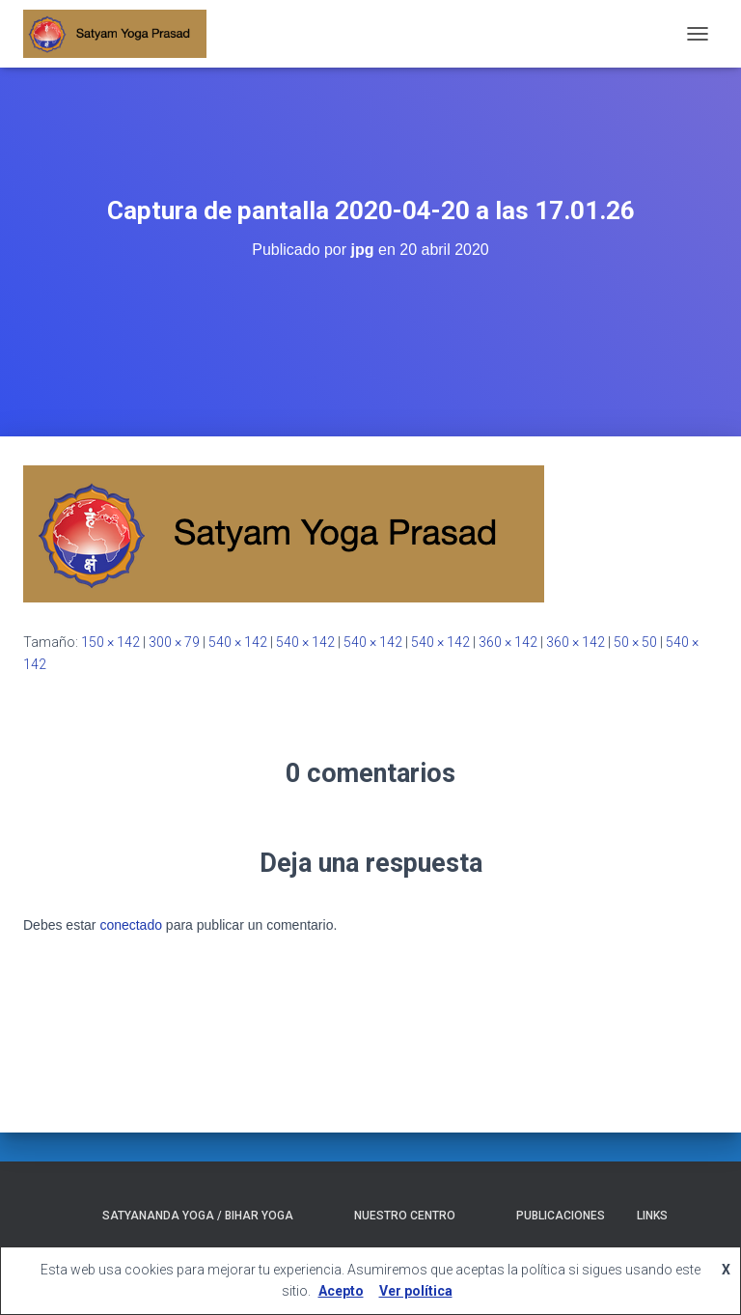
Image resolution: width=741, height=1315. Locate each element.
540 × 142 (237, 642)
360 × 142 (508, 642)
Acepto (341, 1291)
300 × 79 (174, 642)
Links (652, 1215)
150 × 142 (110, 642)
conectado (130, 925)
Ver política (416, 1291)
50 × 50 (635, 642)
